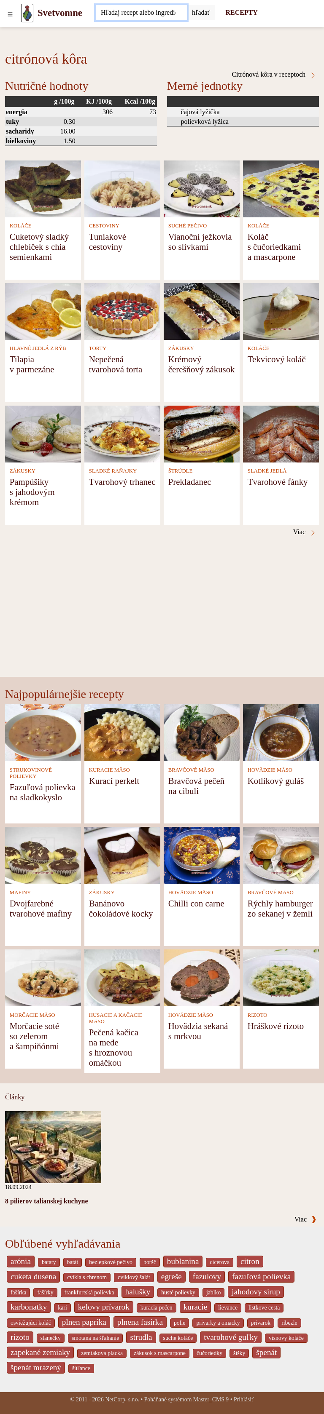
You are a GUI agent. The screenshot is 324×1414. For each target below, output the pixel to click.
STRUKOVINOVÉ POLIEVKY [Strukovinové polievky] (31, 773)
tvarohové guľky (231, 1337)
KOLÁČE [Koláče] (21, 226)
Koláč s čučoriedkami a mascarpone (274, 247)
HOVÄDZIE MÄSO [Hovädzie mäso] (270, 770)
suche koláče (178, 1338)
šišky (239, 1353)
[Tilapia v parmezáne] (43, 310)
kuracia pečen (156, 1307)
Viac (305, 1219)
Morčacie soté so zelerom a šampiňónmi (34, 1036)
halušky (138, 1291)
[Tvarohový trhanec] (122, 433)
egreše (171, 1276)
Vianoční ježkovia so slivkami (200, 241)
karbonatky (29, 1306)
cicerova (220, 1262)
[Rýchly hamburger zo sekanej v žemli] (281, 854)
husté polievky (178, 1292)
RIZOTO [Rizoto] (257, 1015)
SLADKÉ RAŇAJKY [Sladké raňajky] (113, 471)
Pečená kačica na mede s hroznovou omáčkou (113, 1047)
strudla (141, 1337)
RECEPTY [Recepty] (241, 12)
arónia (21, 1261)
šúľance (81, 1368)
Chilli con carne (196, 903)
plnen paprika (84, 1322)
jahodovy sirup (256, 1291)
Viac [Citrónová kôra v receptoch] (304, 532)
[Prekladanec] (202, 433)
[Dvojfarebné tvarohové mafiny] (43, 854)
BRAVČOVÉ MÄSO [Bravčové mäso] (191, 770)
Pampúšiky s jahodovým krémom (32, 492)
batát (72, 1262)
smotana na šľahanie (95, 1338)
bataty (49, 1262)
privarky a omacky (218, 1323)
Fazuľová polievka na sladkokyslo (43, 792)
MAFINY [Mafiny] (20, 892)
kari (62, 1307)
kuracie (195, 1306)
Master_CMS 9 (211, 1399)
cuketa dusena (33, 1276)
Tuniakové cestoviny (107, 241)
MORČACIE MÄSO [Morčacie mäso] (32, 1015)
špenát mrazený (36, 1367)
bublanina (183, 1261)
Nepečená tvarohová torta (115, 364)
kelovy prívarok (104, 1306)
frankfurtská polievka (89, 1292)
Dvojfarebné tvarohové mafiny (41, 908)
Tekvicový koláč (277, 359)
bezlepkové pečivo (110, 1262)
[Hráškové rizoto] (281, 977)
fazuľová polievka (261, 1276)
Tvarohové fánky (278, 481)
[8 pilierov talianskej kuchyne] (53, 1146)
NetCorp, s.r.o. (122, 1399)
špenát (266, 1352)
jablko (213, 1292)
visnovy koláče (286, 1338)
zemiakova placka (102, 1353)
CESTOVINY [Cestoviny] (104, 226)
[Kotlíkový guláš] (281, 731)
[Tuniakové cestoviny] (122, 188)
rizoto (20, 1337)
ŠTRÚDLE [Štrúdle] (180, 471)
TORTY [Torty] (98, 348)
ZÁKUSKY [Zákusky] (181, 348)
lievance (228, 1307)
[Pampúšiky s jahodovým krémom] (43, 433)
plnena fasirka (140, 1322)
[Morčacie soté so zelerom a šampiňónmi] (43, 977)
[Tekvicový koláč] (281, 310)
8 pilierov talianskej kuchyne (46, 1201)
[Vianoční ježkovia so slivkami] (202, 188)
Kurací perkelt (114, 781)
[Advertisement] (162, 614)
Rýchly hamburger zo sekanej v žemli (280, 908)
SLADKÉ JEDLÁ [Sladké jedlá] (267, 471)
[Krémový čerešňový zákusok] (202, 310)
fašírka (18, 1292)
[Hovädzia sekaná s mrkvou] (202, 977)
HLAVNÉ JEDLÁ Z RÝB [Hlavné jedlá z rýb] (38, 348)
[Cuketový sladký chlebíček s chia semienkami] (43, 188)
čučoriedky (209, 1353)
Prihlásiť (244, 1399)
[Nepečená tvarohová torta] (122, 310)
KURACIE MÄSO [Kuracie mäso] (109, 770)
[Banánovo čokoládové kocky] (122, 854)
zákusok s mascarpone (160, 1353)
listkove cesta (264, 1307)
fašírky (45, 1292)
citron (249, 1261)
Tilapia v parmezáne (32, 364)
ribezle (289, 1323)
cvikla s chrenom (87, 1277)
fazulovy (207, 1276)
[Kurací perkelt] (122, 731)
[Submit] (201, 12)
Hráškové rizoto (276, 1026)
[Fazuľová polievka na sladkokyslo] (43, 731)
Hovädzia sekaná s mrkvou (198, 1031)
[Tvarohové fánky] (281, 433)
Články (14, 1097)
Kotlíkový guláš (276, 781)
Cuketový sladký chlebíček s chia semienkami (39, 247)
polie (180, 1323)
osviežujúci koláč (31, 1323)
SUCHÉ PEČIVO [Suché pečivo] (187, 226)
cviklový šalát (134, 1277)
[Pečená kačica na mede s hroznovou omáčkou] (122, 977)
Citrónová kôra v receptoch (274, 74)
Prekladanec (189, 481)
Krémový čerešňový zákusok (201, 364)
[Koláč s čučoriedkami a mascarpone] (281, 188)
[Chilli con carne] (202, 854)
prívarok (261, 1323)
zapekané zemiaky (40, 1352)
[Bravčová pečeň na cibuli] (202, 731)
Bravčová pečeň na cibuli (196, 786)
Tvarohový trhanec (122, 481)
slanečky (50, 1338)
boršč (149, 1262)
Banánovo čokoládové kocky (121, 908)
